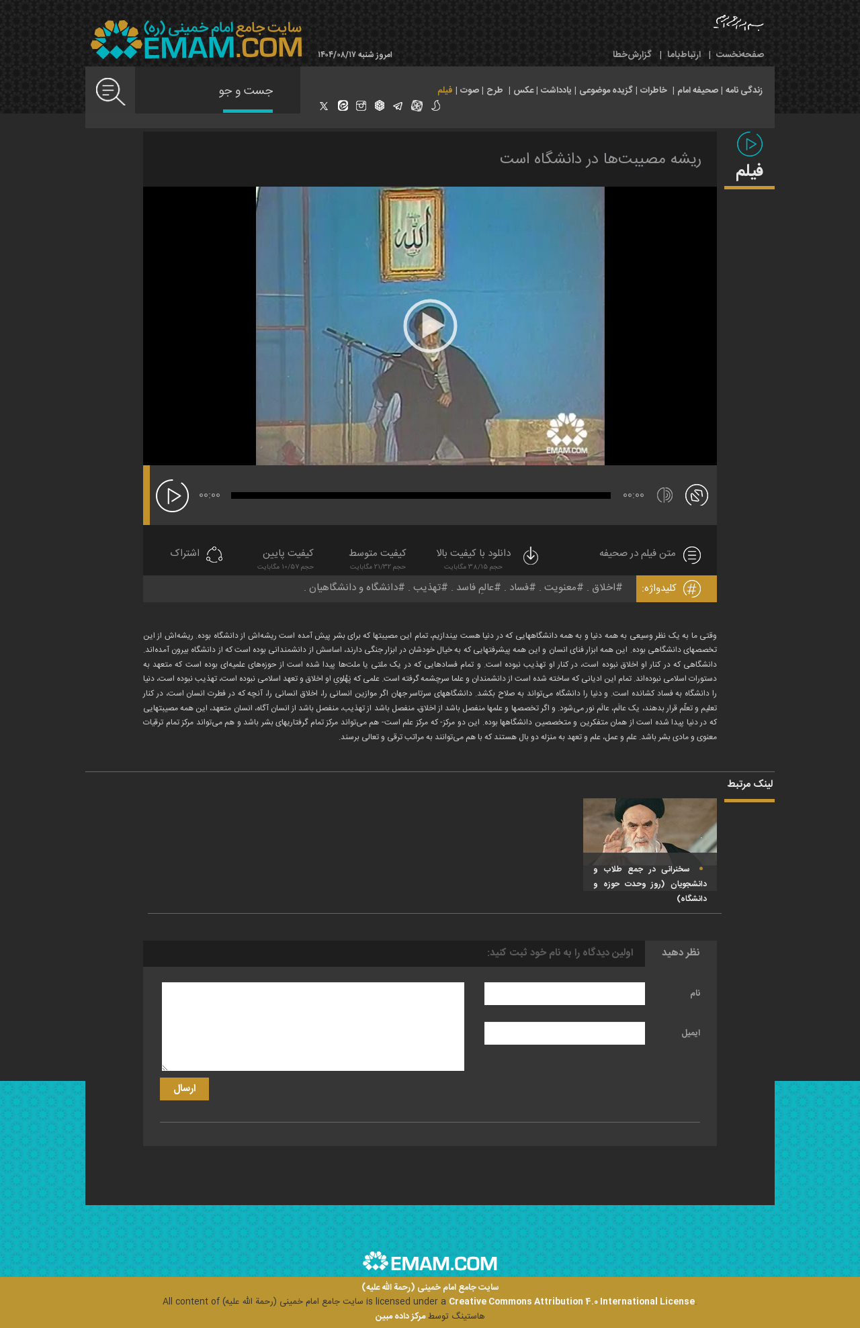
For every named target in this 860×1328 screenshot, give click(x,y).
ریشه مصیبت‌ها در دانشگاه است (600, 160)
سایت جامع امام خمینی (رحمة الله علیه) (430, 1288)
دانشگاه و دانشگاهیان (353, 587)
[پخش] (172, 496)
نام (695, 993)
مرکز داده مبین (400, 1316)
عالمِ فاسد (475, 587)
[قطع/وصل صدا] (665, 495)
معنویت (560, 587)
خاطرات (653, 90)
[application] (430, 326)
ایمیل (690, 1033)
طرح (494, 90)
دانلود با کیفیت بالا (488, 561)
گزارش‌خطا (632, 55)
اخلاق (603, 587)
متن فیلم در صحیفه (637, 554)
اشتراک (185, 554)
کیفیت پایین (285, 561)
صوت (469, 90)
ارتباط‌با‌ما (684, 55)
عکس (523, 90)
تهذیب (427, 587)
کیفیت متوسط (377, 561)
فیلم (445, 90)
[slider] (421, 495)
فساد (519, 587)
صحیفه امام (697, 90)
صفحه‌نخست (740, 55)
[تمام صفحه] (696, 494)
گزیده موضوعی (606, 90)
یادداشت (556, 90)
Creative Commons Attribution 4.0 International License (572, 1301)
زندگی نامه (744, 90)
